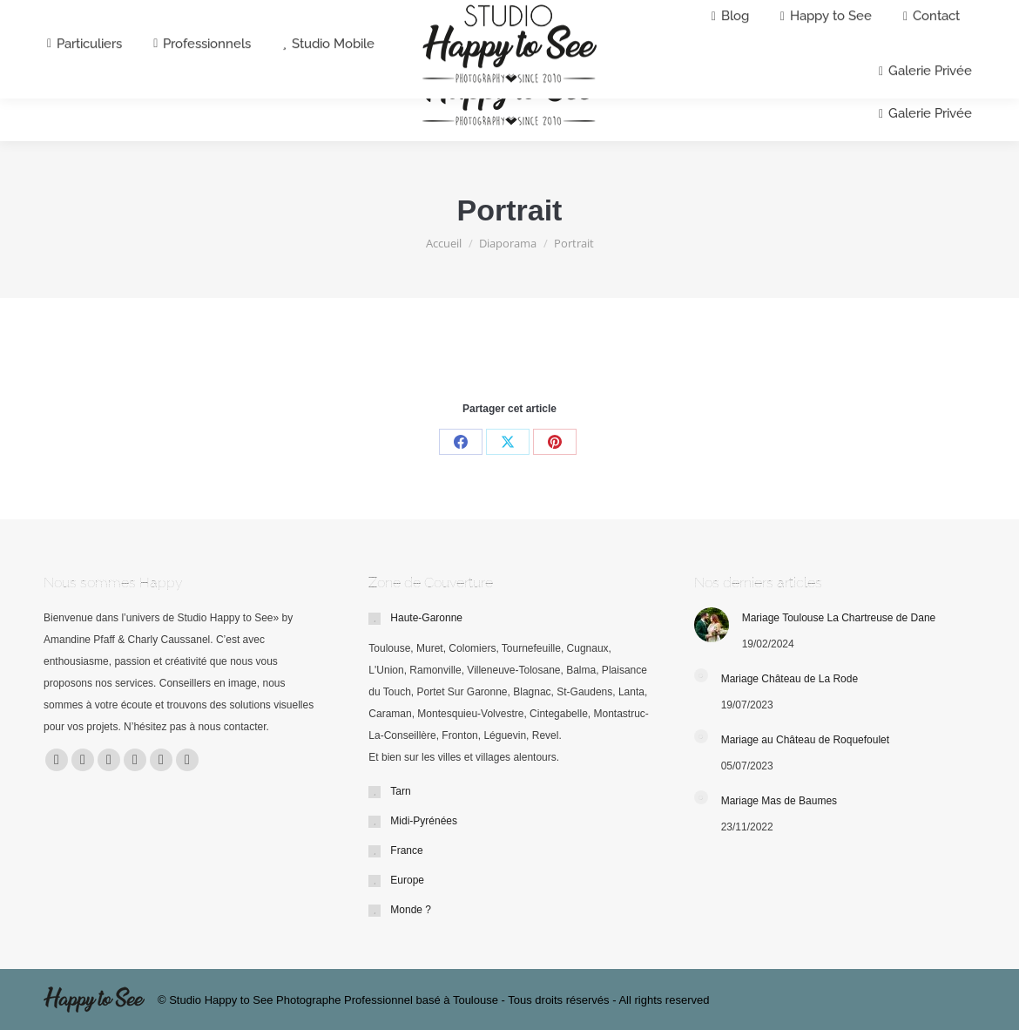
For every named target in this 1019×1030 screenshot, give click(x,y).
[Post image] (711, 624)
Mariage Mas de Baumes (779, 801)
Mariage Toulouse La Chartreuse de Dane (839, 618)
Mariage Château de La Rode (789, 679)
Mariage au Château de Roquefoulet (805, 740)
